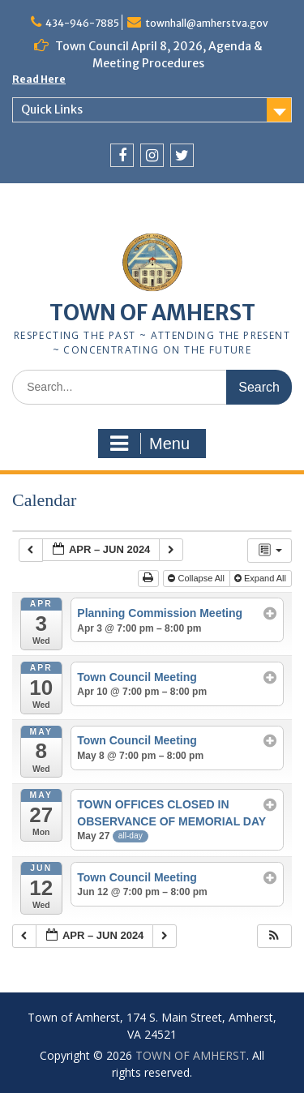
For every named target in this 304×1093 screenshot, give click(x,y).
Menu (150, 443)
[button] (274, 936)
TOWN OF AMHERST (152, 312)
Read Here (39, 79)
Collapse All (197, 578)
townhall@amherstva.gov (206, 23)
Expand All (261, 578)
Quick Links (52, 109)
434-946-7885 (82, 23)
